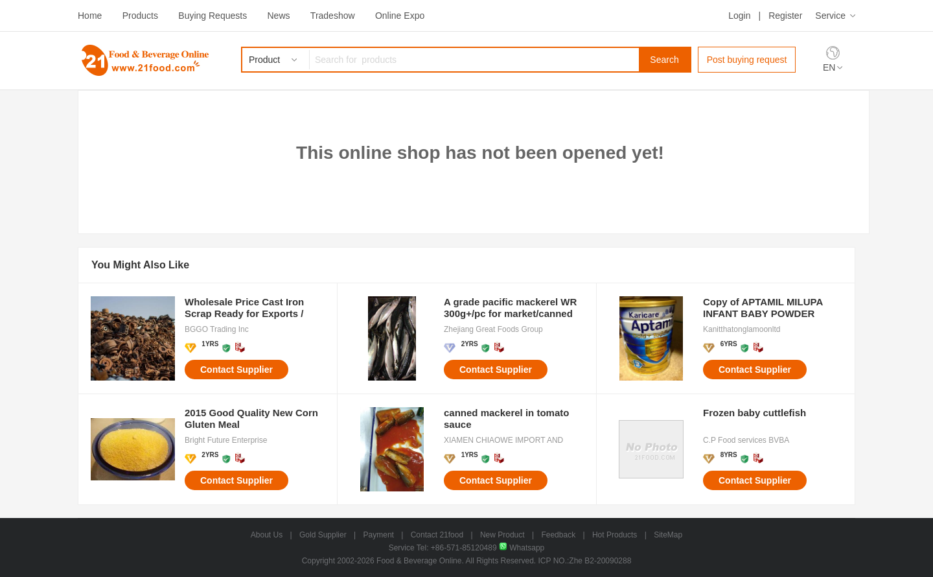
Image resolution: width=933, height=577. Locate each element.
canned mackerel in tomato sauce (506, 418)
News (278, 15)
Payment (378, 534)
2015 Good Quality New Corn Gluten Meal (251, 418)
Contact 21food (437, 534)
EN (829, 67)
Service (830, 15)
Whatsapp (521, 547)
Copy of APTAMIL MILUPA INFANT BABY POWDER (763, 307)
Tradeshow (332, 15)
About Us (266, 534)
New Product (502, 534)
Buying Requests (212, 15)
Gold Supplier (323, 534)
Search (664, 59)
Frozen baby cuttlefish (754, 412)
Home (90, 15)
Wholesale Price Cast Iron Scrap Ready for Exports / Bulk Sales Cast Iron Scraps (249, 308)
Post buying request (747, 59)
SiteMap (668, 534)
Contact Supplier (236, 369)
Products (140, 15)
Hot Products (614, 534)
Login (739, 15)
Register (785, 15)
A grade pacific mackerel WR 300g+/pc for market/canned (510, 307)
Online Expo (399, 15)
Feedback (558, 534)
